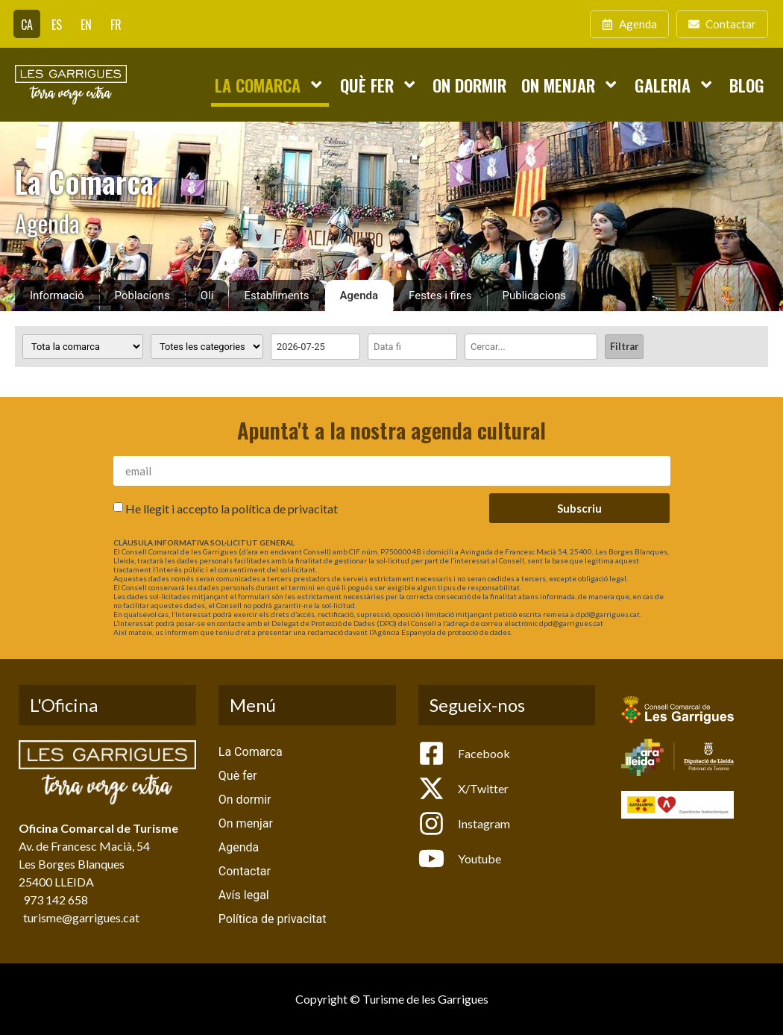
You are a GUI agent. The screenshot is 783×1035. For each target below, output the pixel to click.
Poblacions (142, 295)
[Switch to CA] (26, 24)
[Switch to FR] (116, 24)
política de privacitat (285, 508)
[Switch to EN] (86, 24)
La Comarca (269, 84)
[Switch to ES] (56, 24)
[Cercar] (531, 347)
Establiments (276, 295)
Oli (207, 295)
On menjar (570, 84)
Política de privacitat (272, 919)
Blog (746, 84)
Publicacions (535, 295)
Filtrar (624, 346)
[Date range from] (315, 347)
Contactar (244, 871)
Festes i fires (440, 295)
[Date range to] (412, 347)
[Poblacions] (82, 346)
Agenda (359, 295)
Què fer (379, 84)
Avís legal (243, 895)
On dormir (469, 84)
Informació (57, 295)
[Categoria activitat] (207, 346)
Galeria (674, 84)
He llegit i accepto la (231, 508)
